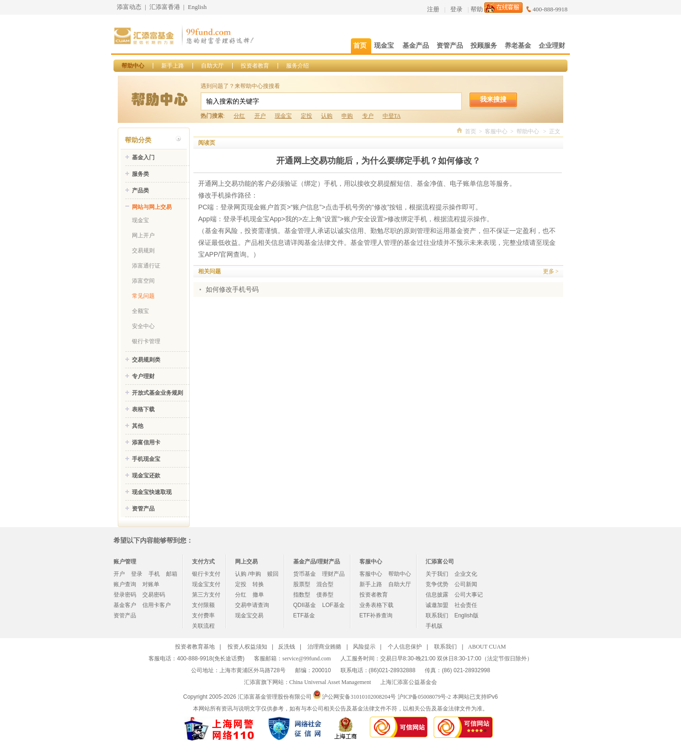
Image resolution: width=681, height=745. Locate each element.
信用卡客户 (156, 605)
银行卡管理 (146, 341)
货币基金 (304, 574)
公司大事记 (468, 594)
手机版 (434, 626)
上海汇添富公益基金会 (408, 682)
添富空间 (143, 281)
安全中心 (143, 326)
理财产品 (333, 574)
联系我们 (437, 615)
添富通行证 (146, 266)
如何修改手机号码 (232, 289)
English (197, 6)
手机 (154, 574)
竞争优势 (437, 584)
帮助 (477, 9)
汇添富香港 (164, 6)
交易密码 (153, 594)
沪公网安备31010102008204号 (359, 696)
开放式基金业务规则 (157, 393)
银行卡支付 (206, 574)
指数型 (301, 594)
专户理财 (143, 376)
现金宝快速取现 (152, 492)
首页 (470, 131)
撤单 (258, 594)
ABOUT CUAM (487, 646)
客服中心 (496, 131)
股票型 (301, 584)
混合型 (324, 584)
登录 (456, 9)
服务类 (140, 174)
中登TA (392, 116)
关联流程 (203, 626)
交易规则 (143, 250)
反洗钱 (286, 646)
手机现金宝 (146, 459)
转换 (258, 584)
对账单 (150, 584)
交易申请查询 (252, 605)
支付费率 (203, 615)
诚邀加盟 (437, 605)
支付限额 (203, 605)
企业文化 (465, 574)
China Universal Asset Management (330, 682)
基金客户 (125, 605)
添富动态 (129, 6)
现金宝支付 (206, 584)
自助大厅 (212, 66)
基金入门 (143, 157)
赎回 (273, 574)
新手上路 (172, 66)
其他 (137, 426)
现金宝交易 (249, 615)
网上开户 (143, 235)
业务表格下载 (376, 605)
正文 (554, 131)
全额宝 (140, 311)
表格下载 (143, 409)
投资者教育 (255, 66)
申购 (347, 116)
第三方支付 (206, 594)
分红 (239, 116)
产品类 (140, 190)
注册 (433, 9)
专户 (368, 116)
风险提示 (364, 646)
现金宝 (283, 116)
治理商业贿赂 (324, 646)
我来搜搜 (493, 99)
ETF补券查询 (376, 615)
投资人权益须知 (247, 646)
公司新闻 (465, 584)
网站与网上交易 (152, 207)
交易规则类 (146, 360)
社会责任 (465, 605)
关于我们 (437, 574)
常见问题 (143, 296)
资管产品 (143, 508)
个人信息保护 (405, 646)
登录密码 (125, 594)
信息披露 (437, 594)
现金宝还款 (146, 475)
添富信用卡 (146, 442)
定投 (306, 116)
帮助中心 (133, 66)
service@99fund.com (306, 658)
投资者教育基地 (195, 646)
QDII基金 (304, 605)
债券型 (324, 594)
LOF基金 (333, 605)
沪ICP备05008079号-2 (424, 696)
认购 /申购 (248, 574)
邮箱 (171, 574)
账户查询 (125, 584)
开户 (260, 116)
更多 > (551, 271)
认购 (326, 116)
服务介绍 (297, 66)
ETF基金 (304, 615)
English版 (466, 615)
